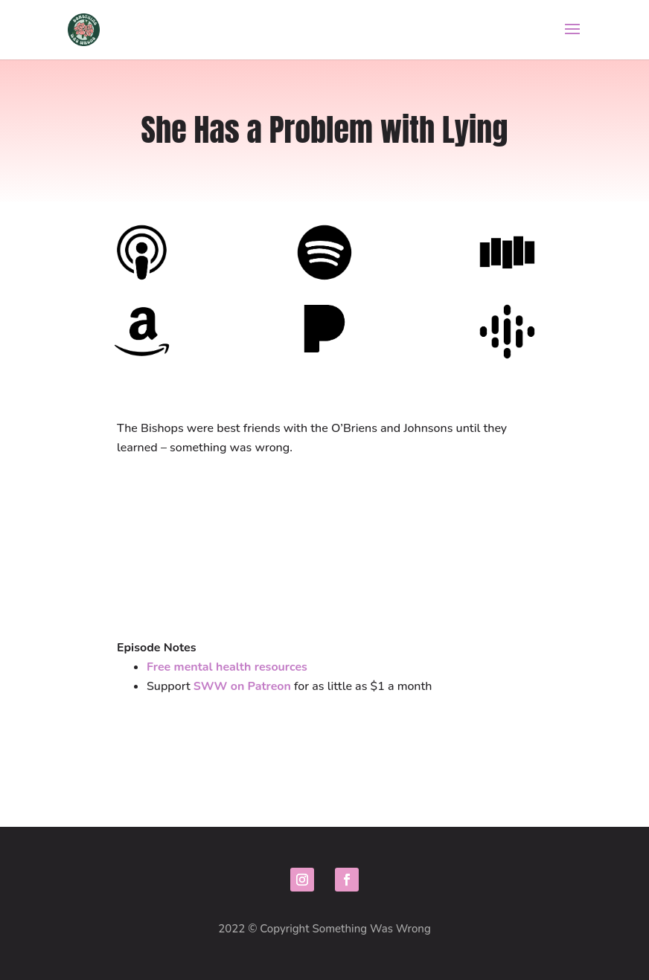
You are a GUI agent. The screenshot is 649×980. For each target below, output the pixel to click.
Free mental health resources (227, 667)
